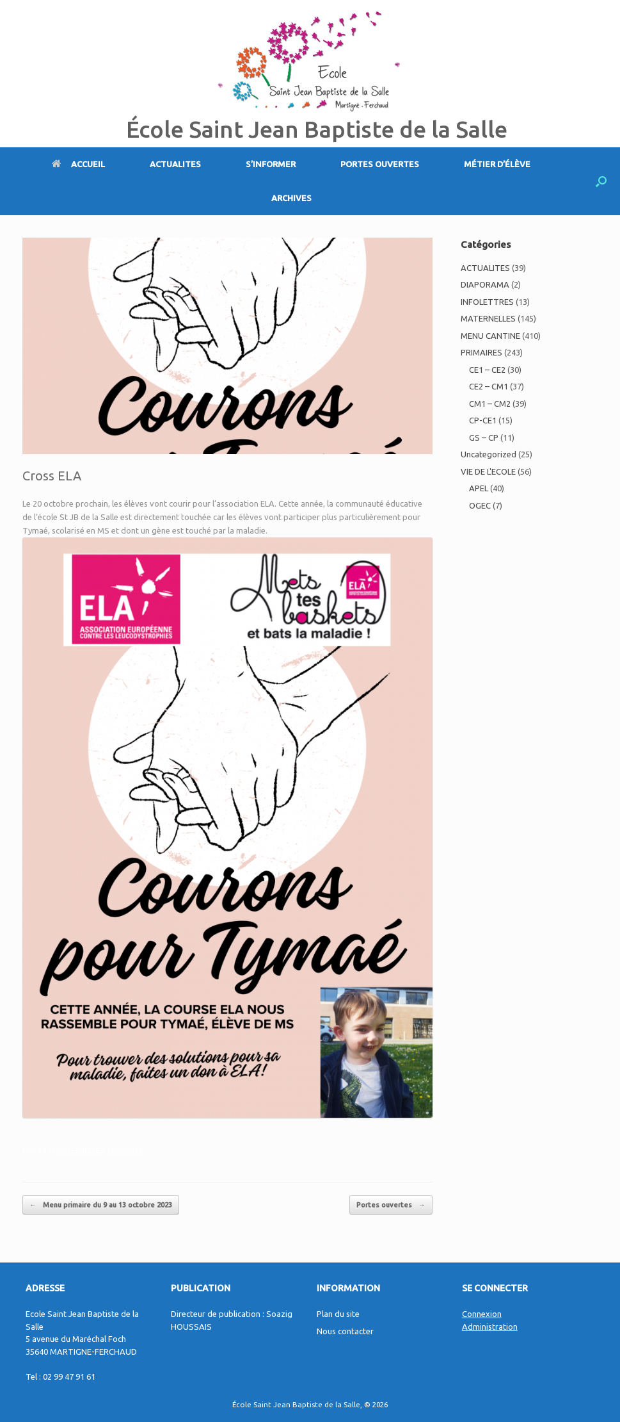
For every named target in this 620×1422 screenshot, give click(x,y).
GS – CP (483, 437)
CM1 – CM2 (490, 403)
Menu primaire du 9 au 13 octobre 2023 (100, 1205)
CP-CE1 (483, 420)
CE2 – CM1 (488, 386)
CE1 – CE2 (487, 369)
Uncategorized (488, 454)
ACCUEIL (78, 163)
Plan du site (338, 1313)
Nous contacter (345, 1331)
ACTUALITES (175, 163)
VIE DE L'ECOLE (488, 471)
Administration (490, 1326)
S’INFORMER (271, 163)
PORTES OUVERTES (379, 163)
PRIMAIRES (125, 1150)
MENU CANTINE (490, 335)
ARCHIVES (291, 197)
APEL (478, 488)
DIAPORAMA (485, 284)
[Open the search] (601, 181)
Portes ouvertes (390, 1205)
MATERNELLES (80, 1150)
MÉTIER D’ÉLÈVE (497, 163)
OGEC (480, 505)
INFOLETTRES (487, 301)
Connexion (482, 1313)
